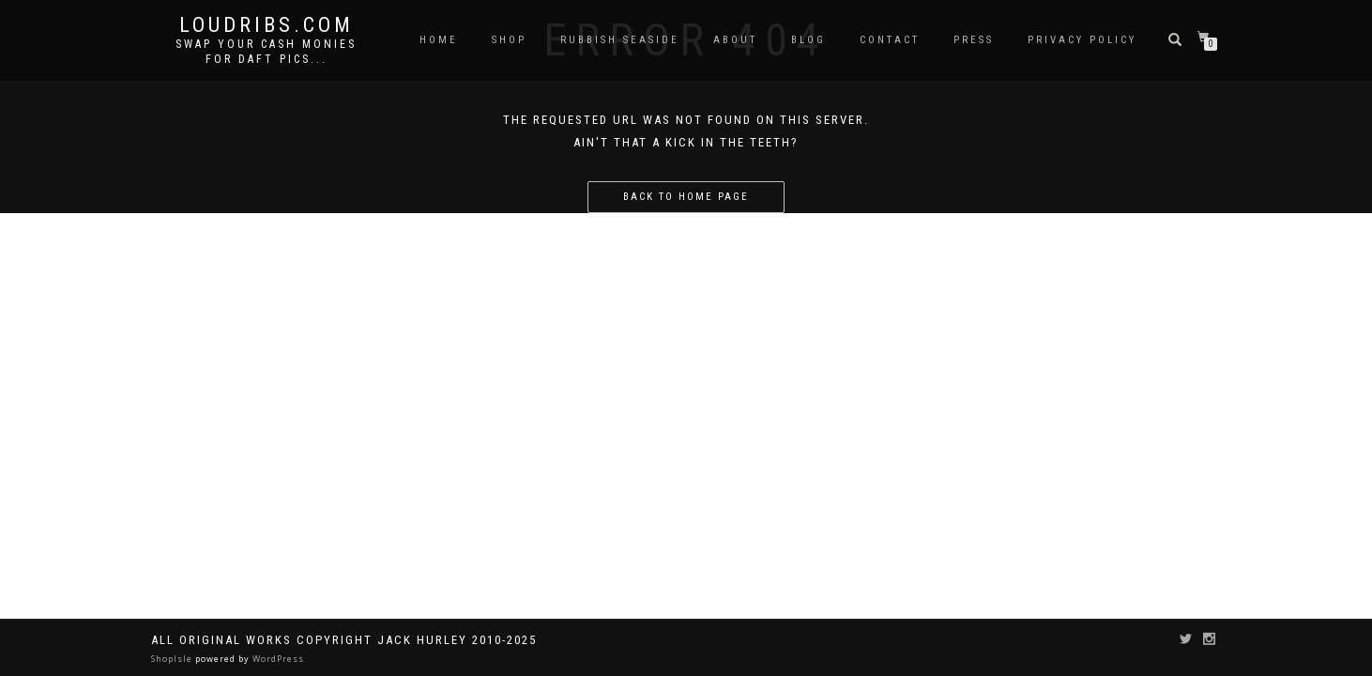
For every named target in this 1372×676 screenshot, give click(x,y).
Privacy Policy (1082, 40)
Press (973, 40)
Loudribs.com (266, 25)
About (735, 40)
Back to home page (686, 197)
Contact (890, 40)
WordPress (277, 659)
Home (438, 40)
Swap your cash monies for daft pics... (266, 52)
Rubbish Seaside (619, 40)
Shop (509, 40)
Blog (808, 40)
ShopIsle (173, 659)
